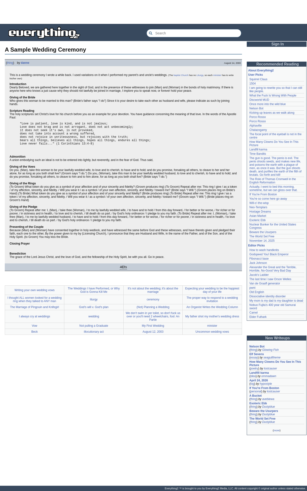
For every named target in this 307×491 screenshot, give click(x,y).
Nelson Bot (256, 108)
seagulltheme (271, 357)
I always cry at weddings (34, 321)
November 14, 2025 (261, 240)
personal (255, 391)
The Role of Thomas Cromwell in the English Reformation (272, 180)
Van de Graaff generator (264, 283)
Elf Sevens (256, 354)
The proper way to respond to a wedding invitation (212, 304)
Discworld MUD (259, 99)
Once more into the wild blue (267, 104)
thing (10, 62)
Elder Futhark (258, 317)
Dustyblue (268, 406)
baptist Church (181, 75)
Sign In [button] (277, 44)
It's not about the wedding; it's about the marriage (153, 295)
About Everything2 (261, 70)
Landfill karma (258, 149)
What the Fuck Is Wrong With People (272, 95)
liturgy (94, 304)
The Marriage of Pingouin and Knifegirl (34, 312)
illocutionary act (94, 336)
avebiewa (268, 399)
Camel (253, 312)
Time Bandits (257, 153)
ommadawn (268, 376)
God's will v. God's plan (94, 312)
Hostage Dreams (260, 211)
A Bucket (255, 395)
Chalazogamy (258, 130)
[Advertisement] (153, 12)
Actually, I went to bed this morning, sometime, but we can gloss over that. (273, 188)
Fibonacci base (259, 258)
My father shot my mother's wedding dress (212, 321)
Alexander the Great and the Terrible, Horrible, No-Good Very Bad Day (272, 269)
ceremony (153, 304)
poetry (254, 368)
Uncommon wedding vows (212, 336)
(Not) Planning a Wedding (153, 312)
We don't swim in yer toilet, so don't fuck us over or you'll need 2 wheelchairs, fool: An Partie (153, 321)
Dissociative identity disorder (267, 296)
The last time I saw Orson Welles (270, 279)
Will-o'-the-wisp (259, 203)
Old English (256, 292)
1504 (252, 83)
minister (217, 75)
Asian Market (257, 216)
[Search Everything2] (194, 33)
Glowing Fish (270, 350)
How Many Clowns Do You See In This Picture (275, 363)
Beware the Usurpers (262, 232)
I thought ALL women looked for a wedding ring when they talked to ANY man (34, 304)
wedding (93, 321)
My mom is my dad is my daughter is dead (276, 300)
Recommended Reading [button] (277, 64)
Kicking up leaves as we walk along (271, 112)
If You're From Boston (263, 194)
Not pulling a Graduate (93, 330)
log (252, 383)
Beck (34, 336)
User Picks (255, 74)
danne (25, 62)
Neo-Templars (258, 207)
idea (253, 376)
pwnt (252, 287)
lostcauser (270, 368)
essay (254, 357)
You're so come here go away (268, 198)
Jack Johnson (258, 263)
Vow (34, 330)
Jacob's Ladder (259, 275)
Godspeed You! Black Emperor (269, 254)
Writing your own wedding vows (34, 295)
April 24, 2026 (258, 380)
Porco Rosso (257, 117)
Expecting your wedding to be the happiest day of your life (212, 295)
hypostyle (266, 383)
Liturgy (200, 75)
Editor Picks (256, 245)
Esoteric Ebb (257, 220)
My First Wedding (153, 330)
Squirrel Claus (258, 79)
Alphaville (255, 125)
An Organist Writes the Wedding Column (212, 312)
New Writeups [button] (277, 338)
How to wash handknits (264, 250)
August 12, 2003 (153, 336)
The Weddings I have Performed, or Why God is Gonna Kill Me (94, 295)
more (277, 430)
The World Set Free (261, 236)
